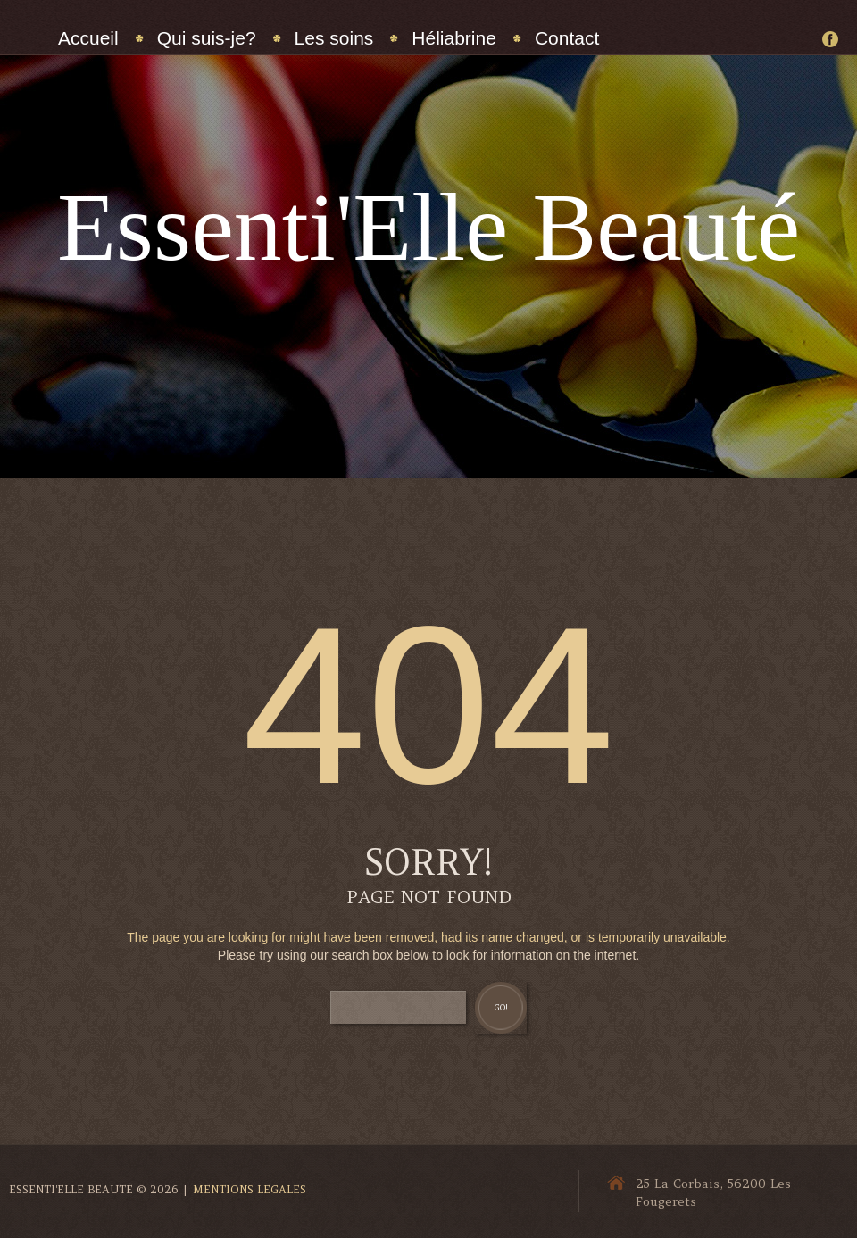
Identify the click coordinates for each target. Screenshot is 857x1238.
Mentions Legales (249, 1189)
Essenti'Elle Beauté (428, 227)
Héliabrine (454, 38)
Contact (567, 38)
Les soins (334, 38)
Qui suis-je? (206, 38)
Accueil (88, 38)
